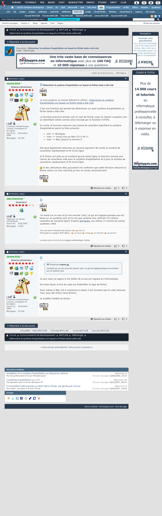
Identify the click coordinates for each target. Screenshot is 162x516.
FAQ (42, 2)
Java (82, 7)
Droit (113, 2)
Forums (16, 2)
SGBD (126, 7)
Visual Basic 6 (126, 12)
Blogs (51, 2)
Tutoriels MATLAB (83, 16)
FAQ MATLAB (66, 16)
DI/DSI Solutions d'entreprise (30, 7)
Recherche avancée (151, 23)
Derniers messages (10, 23)
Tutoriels (30, 2)
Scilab (88, 12)
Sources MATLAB (119, 16)
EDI (101, 7)
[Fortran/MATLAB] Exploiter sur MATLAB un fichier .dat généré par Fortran (43, 386)
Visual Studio (100, 12)
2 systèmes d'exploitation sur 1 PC (23, 380)
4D (14, 12)
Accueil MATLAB (32, 16)
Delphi (22, 12)
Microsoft (72, 7)
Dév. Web (91, 7)
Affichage (120, 73)
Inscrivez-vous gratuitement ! (63, 19)
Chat (61, 2)
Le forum (77, 233)
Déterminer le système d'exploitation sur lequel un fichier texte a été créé (63, 48)
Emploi (90, 2)
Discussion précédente (55, 347)
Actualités (25, 331)
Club (123, 2)
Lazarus (138, 12)
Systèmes (156, 7)
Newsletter (75, 2)
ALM (63, 7)
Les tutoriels (98, 233)
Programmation (113, 7)
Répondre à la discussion (21, 41)
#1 (126, 78)
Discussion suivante (79, 347)
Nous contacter (91, 406)
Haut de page (121, 406)
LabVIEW (54, 12)
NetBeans (66, 12)
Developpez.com (106, 406)
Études (102, 2)
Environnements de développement (37, 30)
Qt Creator (150, 12)
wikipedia (85, 221)
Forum (13, 30)
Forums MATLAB (50, 16)
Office (135, 7)
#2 (126, 194)
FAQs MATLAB (39, 331)
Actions (24, 23)
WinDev (112, 12)
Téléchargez (77, 30)
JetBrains (42, 12)
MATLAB (78, 12)
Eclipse (32, 12)
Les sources (111, 233)
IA (56, 7)
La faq (87, 233)
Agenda (44, 23)
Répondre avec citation (101, 188)
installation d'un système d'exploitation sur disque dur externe (37, 373)
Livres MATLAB (101, 16)
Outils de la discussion (102, 73)
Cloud (49, 7)
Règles (60, 23)
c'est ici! (81, 231)
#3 (126, 251)
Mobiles (144, 7)
